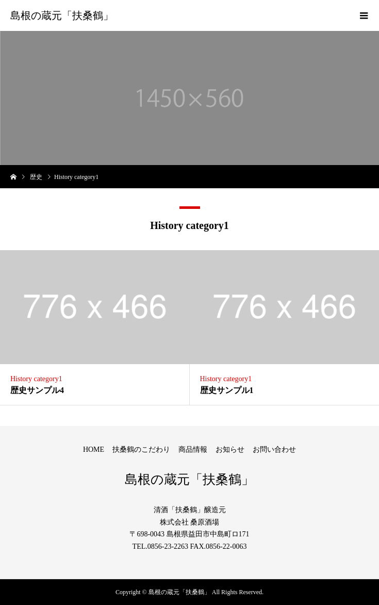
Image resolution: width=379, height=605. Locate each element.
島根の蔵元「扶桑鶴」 (61, 15)
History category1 (36, 379)
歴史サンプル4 (37, 390)
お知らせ (230, 449)
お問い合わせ (274, 449)
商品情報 (192, 449)
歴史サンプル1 (227, 390)
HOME (93, 449)
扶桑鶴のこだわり (141, 449)
